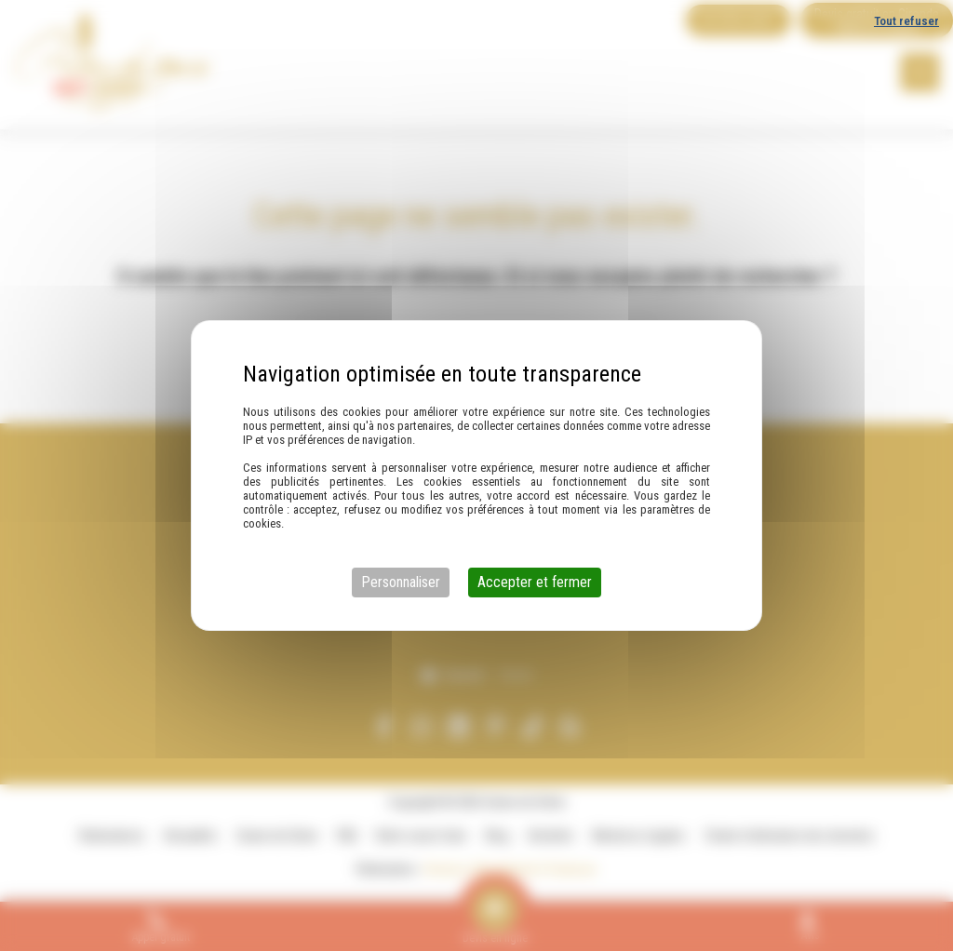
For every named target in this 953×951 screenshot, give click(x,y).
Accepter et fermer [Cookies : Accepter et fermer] (534, 582)
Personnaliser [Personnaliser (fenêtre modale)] (400, 582)
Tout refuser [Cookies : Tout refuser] (906, 21)
